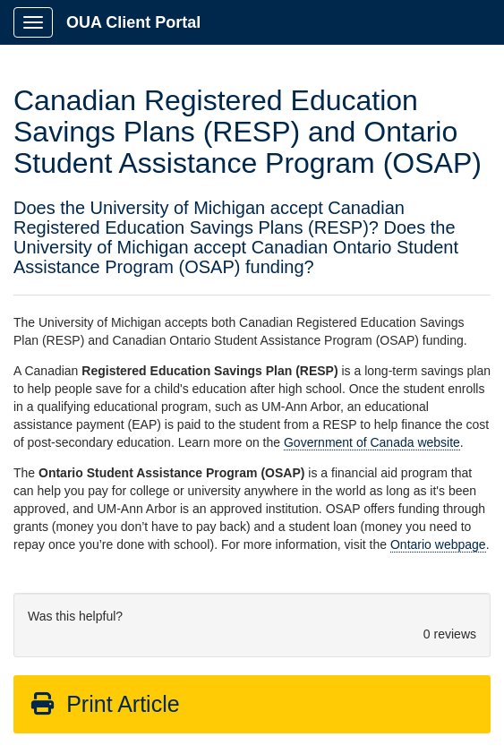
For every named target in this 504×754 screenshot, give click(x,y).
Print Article (104, 703)
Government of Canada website (372, 442)
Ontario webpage (438, 544)
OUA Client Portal (133, 22)
